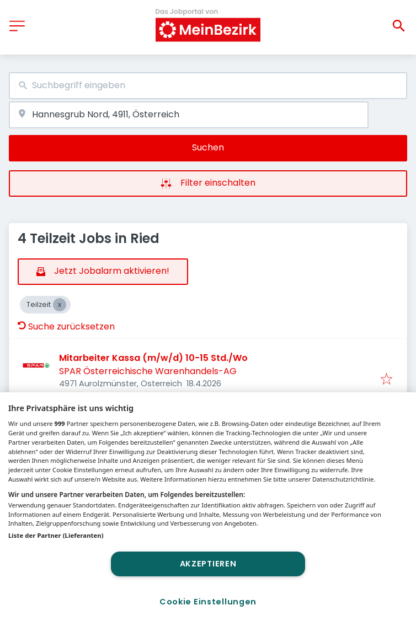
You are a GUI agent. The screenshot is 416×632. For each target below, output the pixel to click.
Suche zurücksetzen (66, 326)
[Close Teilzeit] (59, 304)
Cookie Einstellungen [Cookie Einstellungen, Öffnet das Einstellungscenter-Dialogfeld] (208, 601)
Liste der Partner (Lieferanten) (56, 535)
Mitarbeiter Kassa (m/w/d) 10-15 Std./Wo (153, 358)
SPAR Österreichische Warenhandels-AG (148, 371)
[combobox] (208, 85)
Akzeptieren (208, 563)
